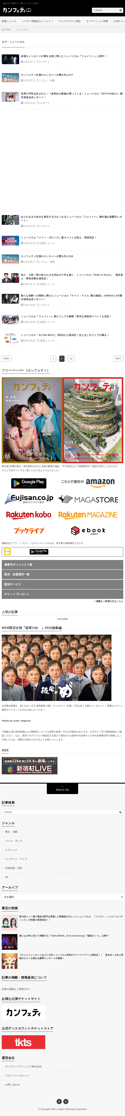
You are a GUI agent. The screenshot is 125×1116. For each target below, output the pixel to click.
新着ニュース (9, 21)
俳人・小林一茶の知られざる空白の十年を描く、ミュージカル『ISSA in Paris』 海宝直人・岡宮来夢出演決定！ (72, 276)
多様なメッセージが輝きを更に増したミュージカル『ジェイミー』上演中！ (64, 56)
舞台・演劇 (11, 831)
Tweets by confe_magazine (16, 720)
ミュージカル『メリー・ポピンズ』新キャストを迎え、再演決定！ (59, 237)
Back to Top (62, 789)
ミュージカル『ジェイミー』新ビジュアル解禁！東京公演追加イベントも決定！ (66, 316)
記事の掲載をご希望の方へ (16, 989)
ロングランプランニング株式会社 (23, 1066)
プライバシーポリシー (17, 1075)
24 (71, 359)
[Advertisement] (62, 160)
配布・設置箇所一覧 (16, 574)
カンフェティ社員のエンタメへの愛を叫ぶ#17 (47, 74)
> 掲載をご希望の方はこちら (108, 601)
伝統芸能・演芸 (13, 868)
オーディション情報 (97, 21)
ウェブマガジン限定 (70, 21)
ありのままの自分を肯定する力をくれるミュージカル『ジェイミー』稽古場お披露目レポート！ (71, 218)
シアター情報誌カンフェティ (37, 21)
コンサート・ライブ (16, 859)
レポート (45, 61)
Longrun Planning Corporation (72, 1109)
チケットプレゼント (16, 594)
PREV (6, 358)
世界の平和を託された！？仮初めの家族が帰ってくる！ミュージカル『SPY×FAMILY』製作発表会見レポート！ (72, 95)
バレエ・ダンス (13, 840)
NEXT (118, 358)
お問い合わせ (12, 1084)
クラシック (11, 849)
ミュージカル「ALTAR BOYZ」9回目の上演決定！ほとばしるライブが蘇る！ (65, 335)
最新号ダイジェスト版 (18, 564)
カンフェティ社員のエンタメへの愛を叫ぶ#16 (47, 256)
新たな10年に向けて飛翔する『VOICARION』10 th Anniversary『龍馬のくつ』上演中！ (64, 935)
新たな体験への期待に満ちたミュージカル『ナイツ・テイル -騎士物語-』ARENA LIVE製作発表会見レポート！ (71, 297)
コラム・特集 (47, 80)
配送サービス (12, 584)
